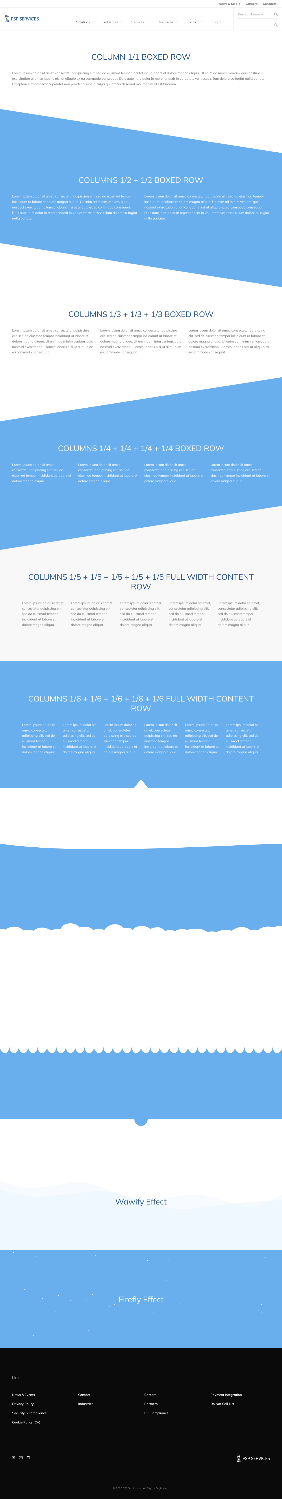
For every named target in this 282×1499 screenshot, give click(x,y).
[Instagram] (28, 1457)
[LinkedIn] (13, 1457)
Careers (252, 4)
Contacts (269, 4)
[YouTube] (20, 1457)
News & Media (229, 4)
